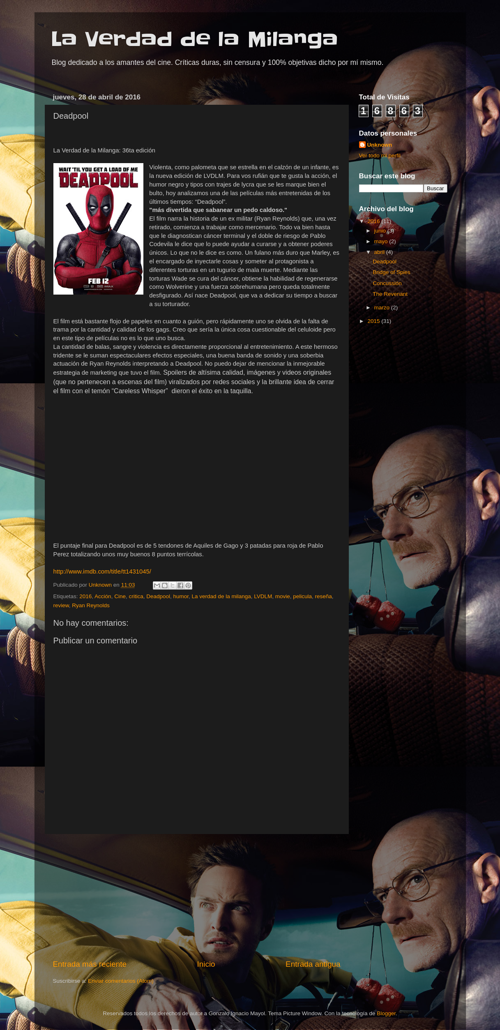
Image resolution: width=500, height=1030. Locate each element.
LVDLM (263, 596)
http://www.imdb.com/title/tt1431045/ (102, 571)
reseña (323, 596)
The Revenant (390, 294)
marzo (382, 307)
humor (181, 596)
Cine (120, 596)
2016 (85, 596)
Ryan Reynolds (91, 605)
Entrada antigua (313, 964)
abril (380, 252)
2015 (374, 321)
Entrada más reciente (90, 964)
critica (136, 596)
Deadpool (158, 596)
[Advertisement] (196, 896)
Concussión (387, 283)
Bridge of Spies (391, 272)
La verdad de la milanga (221, 596)
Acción (102, 596)
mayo (381, 241)
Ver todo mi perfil (380, 155)
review (61, 605)
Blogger (386, 1013)
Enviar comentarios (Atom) (121, 981)
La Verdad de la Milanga (194, 39)
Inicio (206, 964)
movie (282, 596)
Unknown (379, 145)
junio (380, 231)
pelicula (302, 596)
